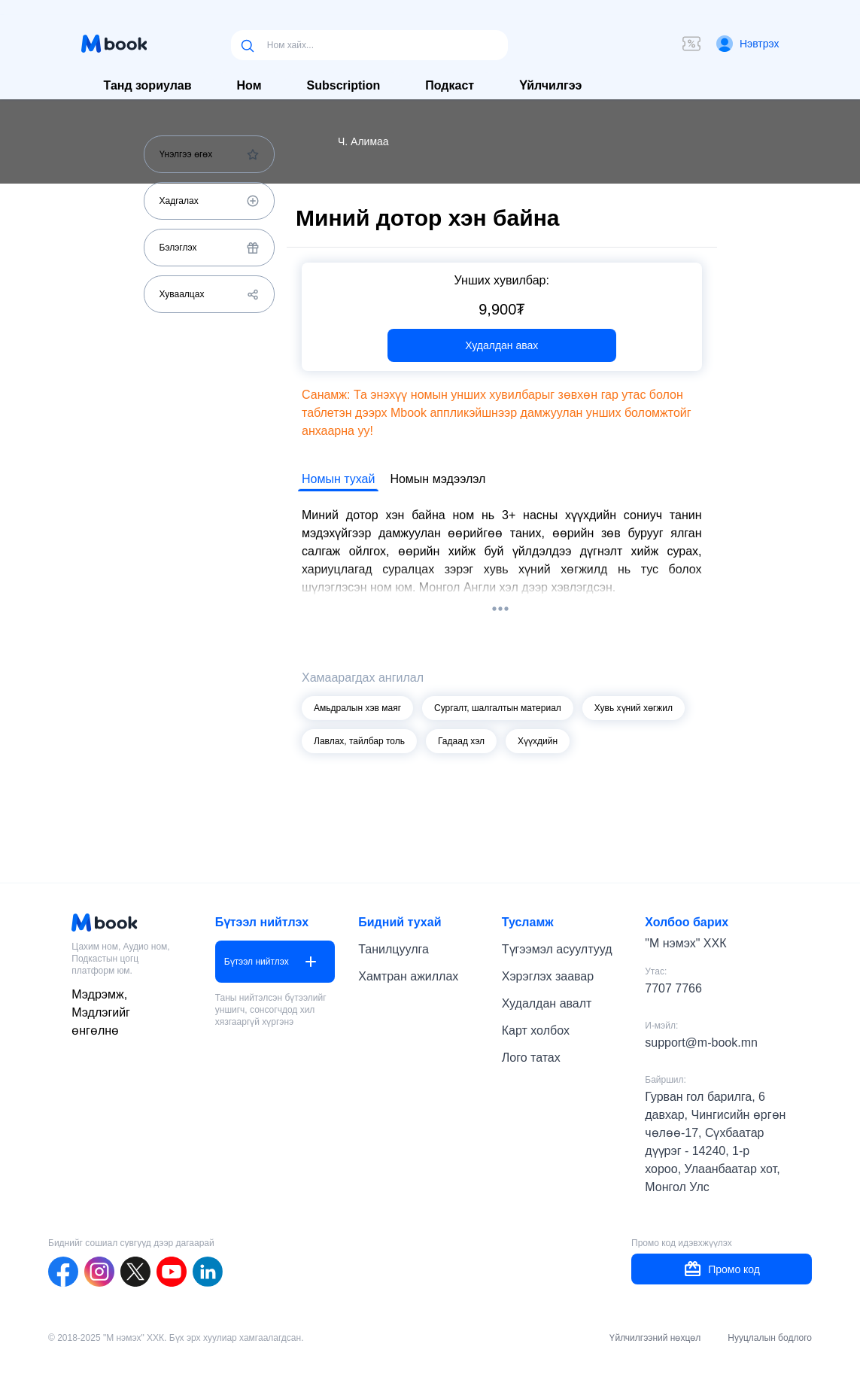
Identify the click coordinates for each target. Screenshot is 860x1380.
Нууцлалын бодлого (770, 1338)
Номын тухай (338, 479)
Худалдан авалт (547, 1003)
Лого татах (531, 1057)
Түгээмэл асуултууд (557, 949)
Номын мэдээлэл (437, 479)
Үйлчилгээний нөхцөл (654, 1338)
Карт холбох (536, 1030)
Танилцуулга (393, 949)
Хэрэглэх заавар (548, 976)
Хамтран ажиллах (408, 976)
